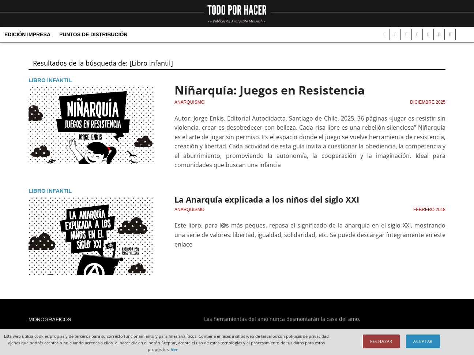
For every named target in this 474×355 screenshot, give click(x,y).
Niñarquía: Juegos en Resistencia (269, 90)
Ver (174, 349)
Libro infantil (50, 80)
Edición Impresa (27, 34)
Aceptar (423, 341)
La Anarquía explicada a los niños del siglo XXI (266, 199)
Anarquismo (189, 102)
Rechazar (381, 341)
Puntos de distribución (93, 34)
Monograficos (50, 319)
